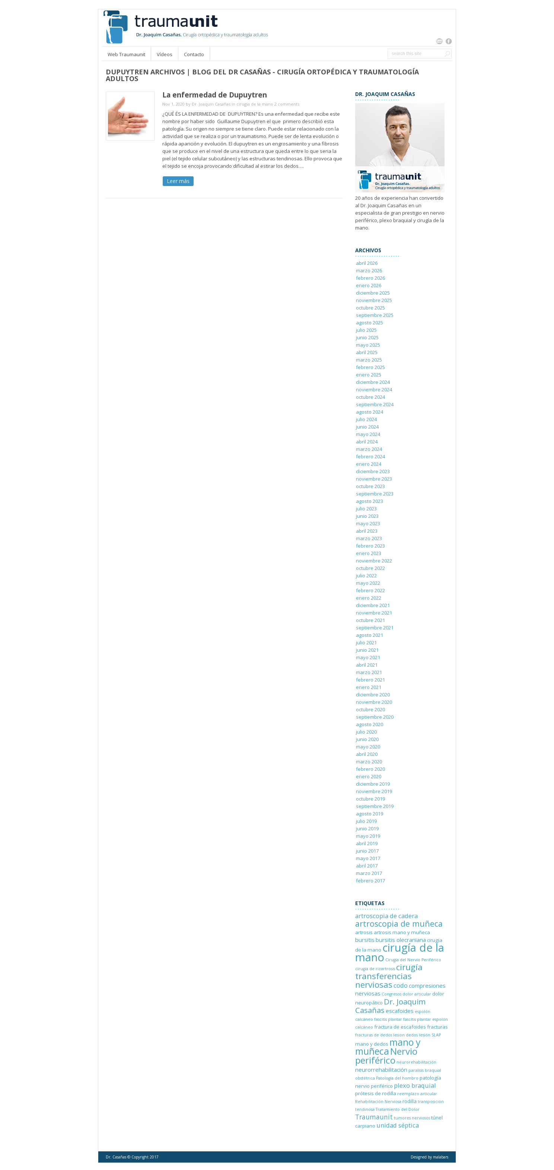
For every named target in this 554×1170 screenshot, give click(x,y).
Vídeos (164, 54)
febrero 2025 (370, 367)
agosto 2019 (369, 813)
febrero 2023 (370, 545)
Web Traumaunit (126, 54)
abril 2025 (367, 352)
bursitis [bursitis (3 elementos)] (365, 939)
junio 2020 (367, 739)
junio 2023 (367, 516)
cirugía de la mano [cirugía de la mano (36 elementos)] (399, 952)
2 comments (286, 104)
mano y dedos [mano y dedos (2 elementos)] (371, 1044)
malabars (440, 1157)
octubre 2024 (370, 397)
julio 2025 (366, 330)
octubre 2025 (370, 307)
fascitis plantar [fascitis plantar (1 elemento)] (388, 1019)
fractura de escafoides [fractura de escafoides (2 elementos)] (400, 1026)
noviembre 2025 (374, 300)
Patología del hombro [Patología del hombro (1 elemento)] (397, 1078)
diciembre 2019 (373, 783)
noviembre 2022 (374, 560)
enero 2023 (368, 553)
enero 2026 (368, 285)
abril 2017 (367, 865)
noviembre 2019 (374, 791)
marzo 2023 (369, 538)
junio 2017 (367, 850)
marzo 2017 (369, 873)
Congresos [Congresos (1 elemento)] (391, 994)
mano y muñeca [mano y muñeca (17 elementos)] (387, 1046)
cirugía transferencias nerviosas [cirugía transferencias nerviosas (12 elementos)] (389, 975)
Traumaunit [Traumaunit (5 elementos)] (374, 1116)
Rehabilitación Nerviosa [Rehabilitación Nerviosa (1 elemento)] (378, 1101)
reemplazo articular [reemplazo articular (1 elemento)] (417, 1093)
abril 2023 (367, 531)
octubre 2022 (370, 568)
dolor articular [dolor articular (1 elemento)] (416, 994)
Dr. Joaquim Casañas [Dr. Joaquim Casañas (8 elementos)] (390, 1005)
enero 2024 (368, 464)
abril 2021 (367, 664)
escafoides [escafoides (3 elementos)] (400, 1010)
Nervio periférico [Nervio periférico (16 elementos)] (386, 1055)
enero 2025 (368, 374)
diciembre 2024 (373, 382)
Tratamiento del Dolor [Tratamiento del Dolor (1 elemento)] (398, 1109)
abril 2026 (367, 263)
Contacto (194, 54)
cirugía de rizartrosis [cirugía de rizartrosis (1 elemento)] (375, 968)
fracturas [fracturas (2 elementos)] (437, 1026)
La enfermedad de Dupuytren (214, 95)
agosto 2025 (369, 322)
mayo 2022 (368, 583)
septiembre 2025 (375, 315)
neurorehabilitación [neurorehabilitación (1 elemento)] (416, 1062)
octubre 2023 (370, 486)
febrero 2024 (370, 456)
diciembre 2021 (373, 605)
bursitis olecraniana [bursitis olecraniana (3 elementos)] (401, 939)
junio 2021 (367, 650)
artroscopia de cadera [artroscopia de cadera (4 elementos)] (386, 915)
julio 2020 (366, 731)
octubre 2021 (370, 620)
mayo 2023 (368, 523)
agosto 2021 (369, 635)
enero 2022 (368, 597)
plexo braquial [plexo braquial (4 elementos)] (415, 1085)
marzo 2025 (369, 359)
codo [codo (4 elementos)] (401, 985)
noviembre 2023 (374, 478)
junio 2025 (367, 337)
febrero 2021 (370, 679)
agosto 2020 (369, 724)
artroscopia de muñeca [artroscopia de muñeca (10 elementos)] (399, 923)
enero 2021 (368, 687)
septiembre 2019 (375, 806)
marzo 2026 (369, 270)
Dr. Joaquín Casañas (211, 104)
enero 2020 (368, 776)
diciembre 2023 (373, 471)
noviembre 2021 (374, 612)
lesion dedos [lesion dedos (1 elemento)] (405, 1035)
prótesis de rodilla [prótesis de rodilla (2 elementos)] (375, 1093)
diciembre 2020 (373, 694)
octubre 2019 (370, 798)
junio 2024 (367, 426)
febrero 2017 (370, 880)
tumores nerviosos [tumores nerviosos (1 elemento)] (412, 1118)
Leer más (178, 181)
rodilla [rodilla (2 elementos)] (409, 1101)
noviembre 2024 (374, 389)
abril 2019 (367, 843)
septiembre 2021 (375, 627)
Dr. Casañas (116, 1157)
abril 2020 (367, 754)
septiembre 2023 (375, 493)
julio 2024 (366, 419)
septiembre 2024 (375, 404)
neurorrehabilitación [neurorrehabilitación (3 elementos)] (381, 1069)
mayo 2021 (368, 657)
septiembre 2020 (375, 717)
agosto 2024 (369, 411)
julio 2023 (366, 508)
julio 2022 (366, 575)
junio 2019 (367, 828)
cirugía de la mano (254, 104)
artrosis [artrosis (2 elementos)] (364, 932)
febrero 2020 (370, 769)
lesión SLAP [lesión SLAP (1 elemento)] (430, 1035)
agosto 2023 (369, 501)
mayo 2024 (368, 434)
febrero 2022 (370, 590)
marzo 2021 (369, 672)
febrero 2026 (370, 278)
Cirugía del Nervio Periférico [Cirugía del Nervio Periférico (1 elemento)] (413, 959)
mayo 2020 (368, 746)
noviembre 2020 (374, 702)
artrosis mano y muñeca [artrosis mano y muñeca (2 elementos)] (402, 932)
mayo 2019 (368, 836)
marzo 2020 (369, 761)
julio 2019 (366, 821)
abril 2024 (367, 441)
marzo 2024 (369, 449)
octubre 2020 (370, 709)
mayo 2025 (368, 345)
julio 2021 (366, 642)
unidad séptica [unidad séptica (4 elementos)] (397, 1125)
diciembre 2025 (373, 292)
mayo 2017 (368, 858)
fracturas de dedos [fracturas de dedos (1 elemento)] (373, 1035)
